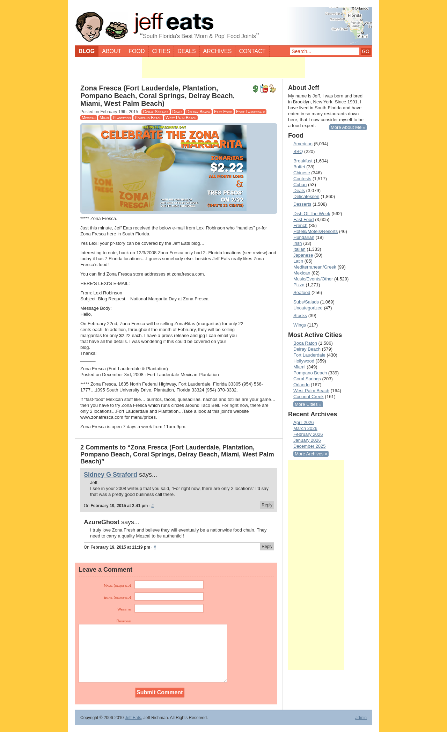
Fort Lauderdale (250, 111)
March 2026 (305, 428)
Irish (297, 243)
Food (137, 51)
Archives (217, 51)
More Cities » (308, 404)
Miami (104, 117)
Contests (302, 178)
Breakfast (303, 160)
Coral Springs (155, 111)
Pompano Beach (148, 117)
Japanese (303, 255)
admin (361, 718)
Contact (252, 51)
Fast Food (223, 111)
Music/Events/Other (313, 278)
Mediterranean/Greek (314, 267)
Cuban (300, 184)
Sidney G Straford (110, 474)
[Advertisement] (223, 67)
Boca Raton (305, 343)
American (303, 143)
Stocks (300, 315)
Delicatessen (306, 196)
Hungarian (303, 237)
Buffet (299, 166)
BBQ (298, 151)
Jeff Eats (133, 717)
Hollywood (303, 361)
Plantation (122, 117)
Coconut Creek (308, 396)
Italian (299, 249)
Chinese (301, 172)
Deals (186, 51)
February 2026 (308, 434)
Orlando (301, 384)
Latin (298, 261)
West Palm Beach (181, 117)
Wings (299, 325)
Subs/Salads (306, 302)
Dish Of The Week (311, 213)
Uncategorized (308, 307)
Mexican (89, 117)
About (111, 51)
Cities (161, 51)
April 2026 (303, 422)
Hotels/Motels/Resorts (315, 231)
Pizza (299, 284)
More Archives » (311, 453)
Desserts (302, 204)
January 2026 (307, 440)
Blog (87, 51)
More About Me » (348, 127)
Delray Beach (198, 111)
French (300, 225)
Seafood (301, 292)
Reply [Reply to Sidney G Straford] (267, 505)
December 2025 (309, 446)
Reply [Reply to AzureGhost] (267, 546)
